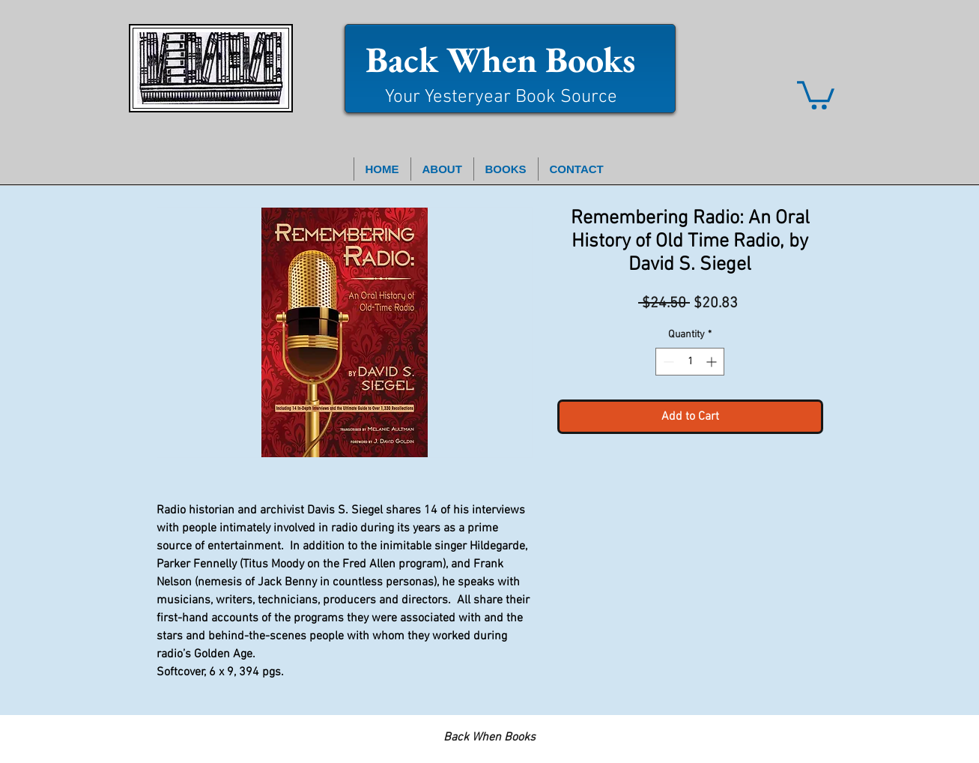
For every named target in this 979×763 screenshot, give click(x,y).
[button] (815, 93)
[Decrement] (667, 362)
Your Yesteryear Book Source (501, 97)
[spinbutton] (689, 362)
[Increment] (712, 362)
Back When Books (500, 59)
